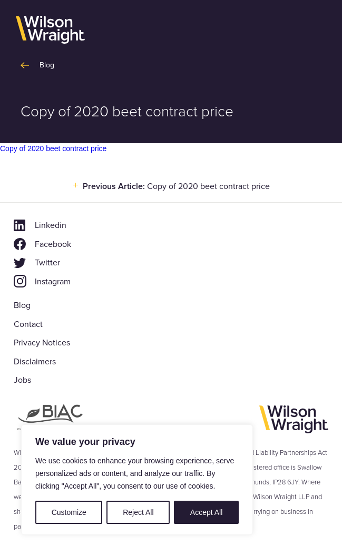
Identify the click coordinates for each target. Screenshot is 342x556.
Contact (28, 324)
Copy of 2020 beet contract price (53, 148)
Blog (22, 305)
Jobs (22, 380)
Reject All (138, 512)
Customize (69, 512)
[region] (137, 479)
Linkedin (50, 225)
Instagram (53, 281)
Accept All (206, 512)
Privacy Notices (42, 342)
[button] (316, 30)
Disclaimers (35, 361)
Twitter (47, 262)
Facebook (53, 244)
